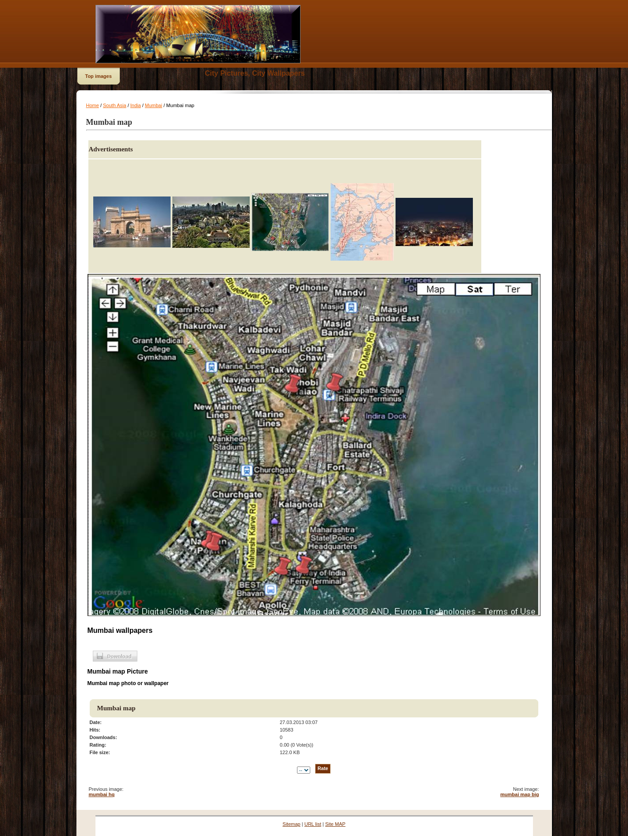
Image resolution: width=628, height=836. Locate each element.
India (135, 105)
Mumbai (153, 105)
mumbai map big (519, 794)
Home (92, 105)
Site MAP (335, 824)
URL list (312, 824)
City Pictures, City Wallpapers (255, 73)
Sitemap (291, 824)
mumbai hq (102, 794)
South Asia (114, 105)
